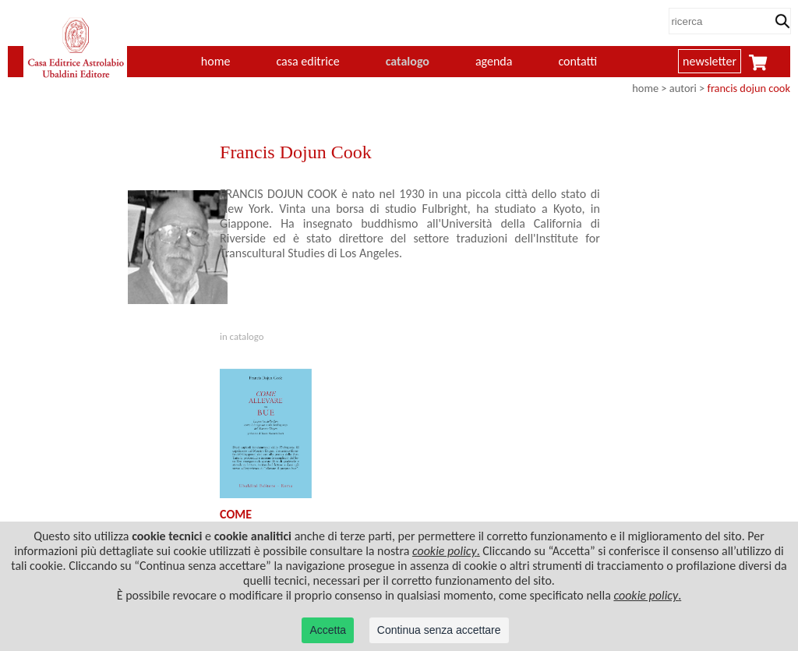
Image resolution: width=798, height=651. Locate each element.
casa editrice (307, 61)
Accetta (327, 630)
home (216, 61)
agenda (494, 61)
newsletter (709, 61)
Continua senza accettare (439, 630)
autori (683, 88)
